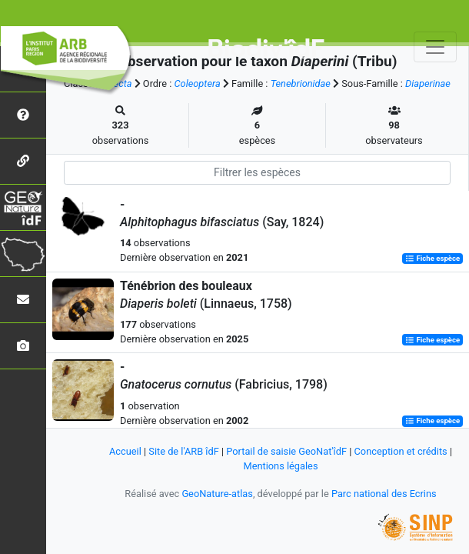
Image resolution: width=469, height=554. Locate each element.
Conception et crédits (400, 451)
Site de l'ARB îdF (183, 451)
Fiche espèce (432, 258)
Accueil (125, 451)
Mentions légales (280, 466)
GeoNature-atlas (217, 493)
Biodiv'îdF (266, 49)
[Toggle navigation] (435, 47)
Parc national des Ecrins (384, 493)
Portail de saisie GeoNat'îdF (286, 451)
